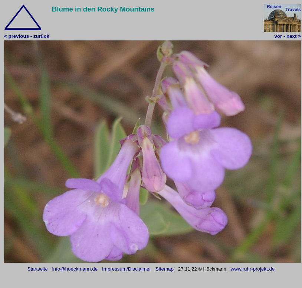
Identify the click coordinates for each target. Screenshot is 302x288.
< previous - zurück (26, 36)
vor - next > (288, 36)
